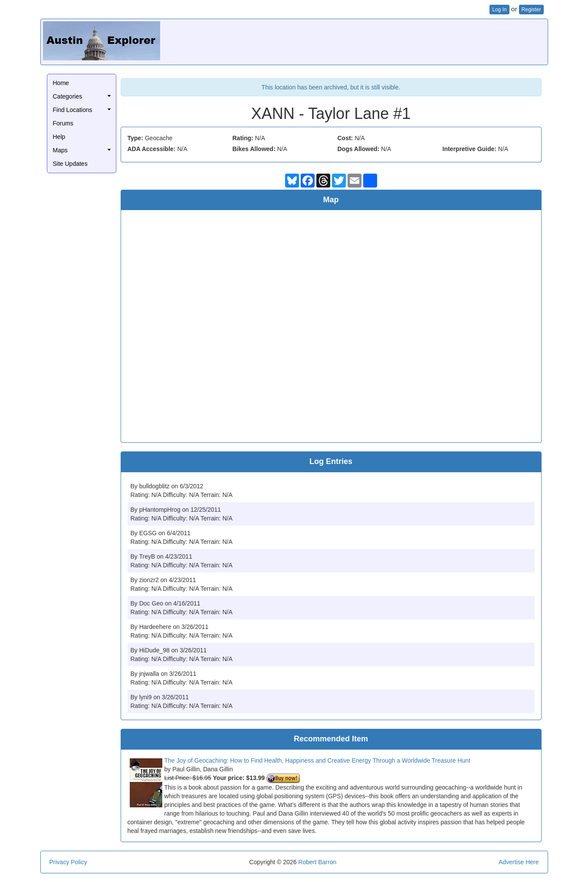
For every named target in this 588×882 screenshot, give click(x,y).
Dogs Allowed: (359, 148)
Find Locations (72, 109)
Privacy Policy (68, 862)
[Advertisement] (387, 40)
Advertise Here (519, 862)
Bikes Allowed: (254, 148)
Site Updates (70, 163)
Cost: (345, 138)
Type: (135, 138)
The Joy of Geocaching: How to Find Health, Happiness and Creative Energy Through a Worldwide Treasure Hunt (317, 760)
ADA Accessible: (152, 148)
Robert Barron (317, 862)
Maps (60, 150)
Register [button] (531, 10)
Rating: (243, 138)
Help (59, 136)
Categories (67, 96)
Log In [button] (499, 10)
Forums (63, 123)
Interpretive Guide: (469, 148)
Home (61, 82)
